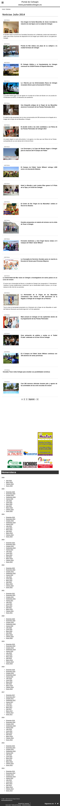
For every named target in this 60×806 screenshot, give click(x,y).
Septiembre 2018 (11, 675)
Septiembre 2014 (11, 776)
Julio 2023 (9, 551)
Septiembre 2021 (11, 598)
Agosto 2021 (9, 600)
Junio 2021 (9, 604)
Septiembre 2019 (11, 649)
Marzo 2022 (9, 584)
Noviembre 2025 (10, 493)
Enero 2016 (9, 740)
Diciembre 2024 (10, 517)
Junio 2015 (9, 756)
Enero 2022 (9, 587)
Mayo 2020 (9, 631)
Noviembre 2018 (10, 671)
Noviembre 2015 (10, 747)
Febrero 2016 (10, 738)
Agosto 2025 (9, 499)
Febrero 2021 (10, 611)
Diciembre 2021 (10, 593)
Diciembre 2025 (10, 492)
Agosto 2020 (9, 626)
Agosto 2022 (9, 575)
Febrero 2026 (10, 484)
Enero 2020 (9, 638)
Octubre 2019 (10, 648)
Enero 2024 (9, 536)
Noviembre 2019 (10, 646)
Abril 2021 (9, 607)
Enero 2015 (9, 765)
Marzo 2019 (9, 660)
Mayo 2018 (9, 682)
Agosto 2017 (9, 702)
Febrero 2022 (10, 585)
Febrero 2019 (10, 662)
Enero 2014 (9, 790)
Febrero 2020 (10, 636)
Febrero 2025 (10, 509)
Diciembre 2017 (10, 695)
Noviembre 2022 (10, 570)
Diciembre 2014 (10, 771)
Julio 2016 (9, 729)
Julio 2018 (9, 678)
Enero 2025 (9, 511)
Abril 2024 (9, 531)
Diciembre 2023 (10, 542)
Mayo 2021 (9, 606)
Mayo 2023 (9, 555)
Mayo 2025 (9, 504)
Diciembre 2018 (10, 669)
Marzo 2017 (9, 711)
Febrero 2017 (10, 712)
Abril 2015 (9, 760)
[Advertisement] (30, 419)
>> (37, 399)
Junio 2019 (9, 655)
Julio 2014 (9, 780)
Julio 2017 (9, 704)
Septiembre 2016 (11, 726)
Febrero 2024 (10, 535)
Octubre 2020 (10, 622)
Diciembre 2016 (10, 720)
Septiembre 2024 (11, 522)
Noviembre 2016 (10, 722)
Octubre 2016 (10, 724)
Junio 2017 (9, 705)
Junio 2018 (9, 680)
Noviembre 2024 (10, 519)
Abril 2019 (9, 658)
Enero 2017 (9, 714)
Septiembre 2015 (11, 751)
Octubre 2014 (10, 774)
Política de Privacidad (16, 804)
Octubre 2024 (10, 520)
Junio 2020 (9, 629)
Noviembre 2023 (10, 544)
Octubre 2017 (10, 698)
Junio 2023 (9, 553)
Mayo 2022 (9, 580)
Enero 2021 (9, 613)
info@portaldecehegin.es (6, 800)
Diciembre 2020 (10, 619)
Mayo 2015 (9, 758)
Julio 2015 (9, 754)
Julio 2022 (9, 577)
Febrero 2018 (10, 687)
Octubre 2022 (10, 571)
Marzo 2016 (9, 736)
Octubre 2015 (10, 749)
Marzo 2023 (9, 558)
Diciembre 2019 (10, 644)
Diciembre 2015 (10, 746)
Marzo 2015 (9, 761)
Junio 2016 (9, 731)
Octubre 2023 (10, 546)
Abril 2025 (9, 506)
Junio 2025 (9, 502)
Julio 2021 (9, 602)
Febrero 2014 (10, 789)
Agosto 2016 (9, 727)
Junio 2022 (9, 578)
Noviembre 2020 (10, 620)
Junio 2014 (9, 782)
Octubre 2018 (10, 673)
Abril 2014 (9, 785)
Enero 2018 (9, 689)
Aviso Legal (8, 804)
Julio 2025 (9, 500)
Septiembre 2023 (11, 548)
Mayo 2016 (9, 733)
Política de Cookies (26, 804)
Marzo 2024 (9, 533)
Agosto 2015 (9, 753)
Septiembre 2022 (11, 573)
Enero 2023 (9, 562)
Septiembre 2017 (11, 700)
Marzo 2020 (9, 634)
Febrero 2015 (10, 763)
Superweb (26, 803)
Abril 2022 (9, 582)
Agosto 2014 (9, 778)
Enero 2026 (9, 486)
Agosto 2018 (9, 676)
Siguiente (31, 399)
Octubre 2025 (10, 495)
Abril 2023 (9, 556)
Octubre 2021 (10, 597)
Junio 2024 (9, 528)
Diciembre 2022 (10, 568)
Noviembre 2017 (10, 697)
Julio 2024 (9, 526)
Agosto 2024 (9, 524)
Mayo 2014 (9, 783)
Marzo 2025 (9, 507)
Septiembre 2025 (11, 497)
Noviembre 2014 (10, 773)
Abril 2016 (9, 734)
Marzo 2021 (9, 609)
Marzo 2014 (9, 787)
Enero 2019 (9, 663)
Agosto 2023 (9, 549)
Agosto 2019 (9, 651)
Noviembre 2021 (10, 595)
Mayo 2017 (9, 707)
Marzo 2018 (9, 685)
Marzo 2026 (9, 482)
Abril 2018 (9, 683)
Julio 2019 (9, 653)
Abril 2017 (9, 709)
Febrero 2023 (10, 560)
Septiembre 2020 (11, 624)
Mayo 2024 (9, 529)
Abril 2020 (9, 633)
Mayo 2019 (9, 656)
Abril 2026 (9, 480)
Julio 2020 (9, 627)
